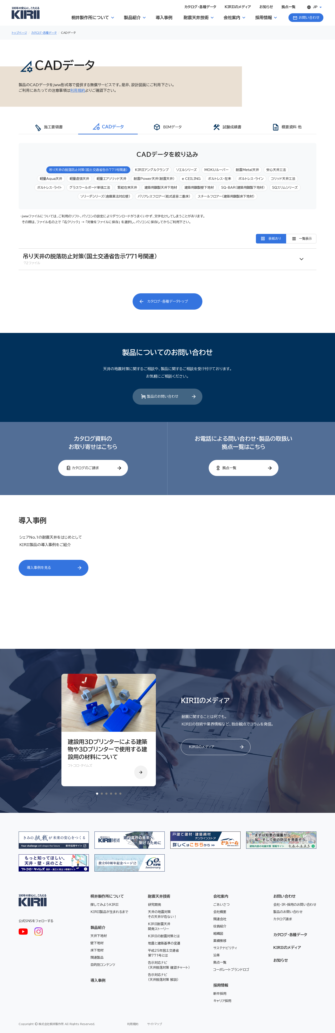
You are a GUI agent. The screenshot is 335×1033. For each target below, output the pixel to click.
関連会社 (219, 918)
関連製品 (97, 957)
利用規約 (77, 90)
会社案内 (220, 896)
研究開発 (154, 904)
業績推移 (219, 940)
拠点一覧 (219, 962)
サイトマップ (154, 1023)
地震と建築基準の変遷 (164, 943)
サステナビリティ (225, 947)
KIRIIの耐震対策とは (164, 935)
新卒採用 (219, 993)
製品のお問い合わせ (288, 911)
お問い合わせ (284, 896)
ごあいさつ (221, 904)
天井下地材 (98, 935)
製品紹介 (97, 927)
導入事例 (97, 980)
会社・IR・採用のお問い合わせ (294, 904)
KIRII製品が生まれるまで (109, 911)
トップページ (19, 32)
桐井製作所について (107, 896)
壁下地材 (97, 942)
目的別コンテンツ (102, 964)
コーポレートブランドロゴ (231, 969)
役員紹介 (219, 926)
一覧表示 (305, 238)
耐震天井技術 (159, 896)
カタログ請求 (282, 918)
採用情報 (220, 985)
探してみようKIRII (104, 904)
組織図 (218, 933)
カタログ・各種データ (44, 32)
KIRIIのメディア (287, 947)
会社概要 (219, 911)
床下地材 (97, 950)
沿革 (216, 955)
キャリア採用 (222, 1000)
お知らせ (280, 960)
